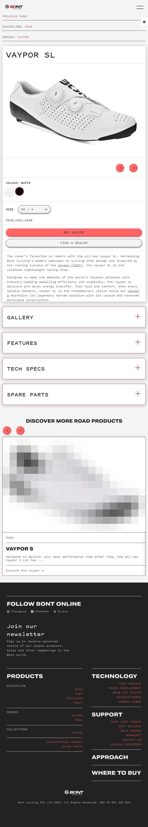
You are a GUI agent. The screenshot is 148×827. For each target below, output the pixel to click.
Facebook (40, 611)
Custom (77, 733)
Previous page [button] (14, 16)
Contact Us (131, 740)
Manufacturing (129, 697)
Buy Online (74, 232)
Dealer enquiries (126, 744)
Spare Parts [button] (74, 394)
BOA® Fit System (127, 692)
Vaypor (23, 37)
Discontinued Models (65, 742)
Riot (79, 720)
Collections (17, 729)
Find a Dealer (74, 243)
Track (78, 703)
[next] (133, 168)
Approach (110, 757)
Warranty (133, 735)
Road (29, 27)
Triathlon (74, 698)
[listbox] (74, 111)
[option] (73, 111)
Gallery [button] (74, 317)
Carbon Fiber (130, 702)
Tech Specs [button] (74, 368)
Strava (60, 611)
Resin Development (125, 688)
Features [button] (74, 342)
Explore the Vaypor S (25, 570)
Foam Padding (130, 683)
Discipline (16, 686)
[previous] (120, 168)
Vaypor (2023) (70, 265)
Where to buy (116, 772)
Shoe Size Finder (126, 722)
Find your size (19, 219)
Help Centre (130, 731)
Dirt (79, 694)
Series (12, 712)
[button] (140, 7)
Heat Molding (130, 726)
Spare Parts (72, 746)
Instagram (16, 611)
